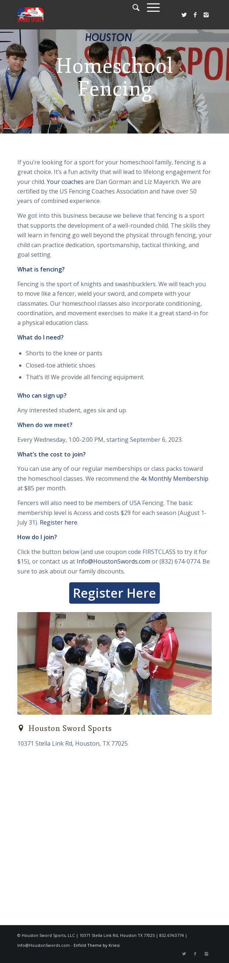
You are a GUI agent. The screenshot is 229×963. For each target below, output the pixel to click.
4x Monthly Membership (174, 479)
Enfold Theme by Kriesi (97, 945)
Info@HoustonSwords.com (113, 561)
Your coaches (65, 182)
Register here (58, 522)
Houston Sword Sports (70, 728)
